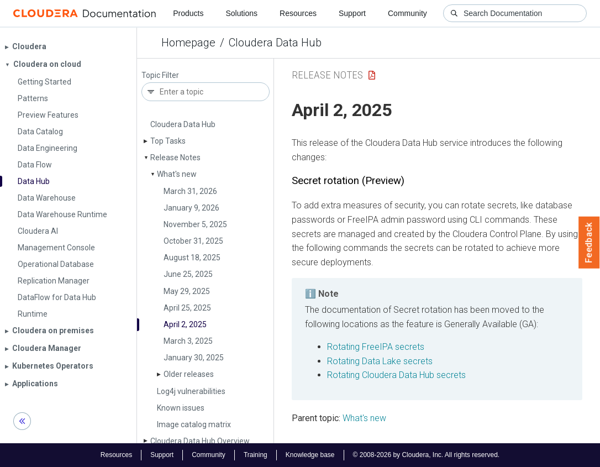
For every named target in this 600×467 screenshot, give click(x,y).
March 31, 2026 (190, 191)
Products (188, 13)
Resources (298, 13)
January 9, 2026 (191, 207)
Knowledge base (310, 455)
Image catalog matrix (194, 424)
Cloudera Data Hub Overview (200, 441)
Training (255, 455)
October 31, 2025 (193, 241)
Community (407, 13)
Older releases (189, 374)
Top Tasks (168, 141)
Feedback (589, 242)
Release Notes (175, 157)
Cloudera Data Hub (275, 42)
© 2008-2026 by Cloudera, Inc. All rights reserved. (426, 455)
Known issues (180, 407)
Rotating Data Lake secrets (380, 361)
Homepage (188, 42)
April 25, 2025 (187, 307)
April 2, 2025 (185, 324)
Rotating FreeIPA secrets (375, 347)
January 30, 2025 (194, 357)
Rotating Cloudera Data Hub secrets (396, 375)
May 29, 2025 (187, 291)
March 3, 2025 (188, 341)
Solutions (241, 13)
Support (352, 13)
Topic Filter (160, 75)
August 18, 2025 (192, 257)
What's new (177, 174)
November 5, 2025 (195, 224)
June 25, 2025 (188, 274)
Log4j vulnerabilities (191, 391)
